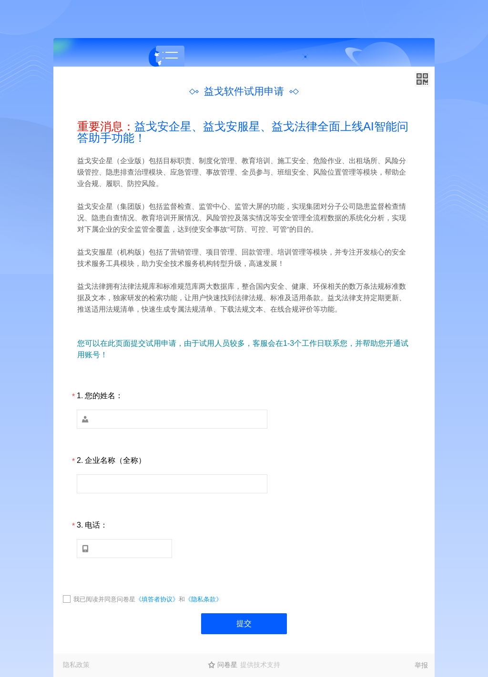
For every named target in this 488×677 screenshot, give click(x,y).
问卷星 (227, 664)
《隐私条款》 (203, 599)
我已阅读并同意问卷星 (104, 599)
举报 (421, 665)
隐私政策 (76, 664)
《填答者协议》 (157, 599)
